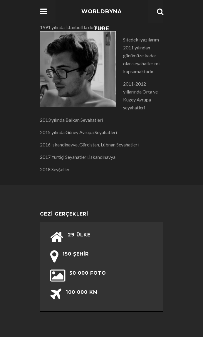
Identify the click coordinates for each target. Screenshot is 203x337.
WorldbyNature (101, 20)
